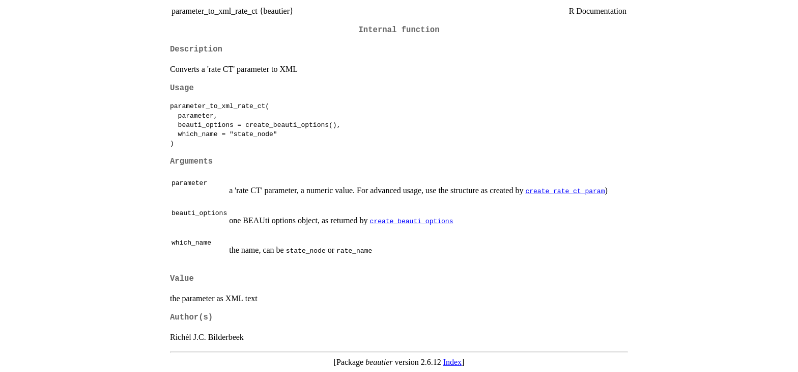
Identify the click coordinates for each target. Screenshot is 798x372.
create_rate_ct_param (565, 190)
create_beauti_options (411, 220)
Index (452, 362)
